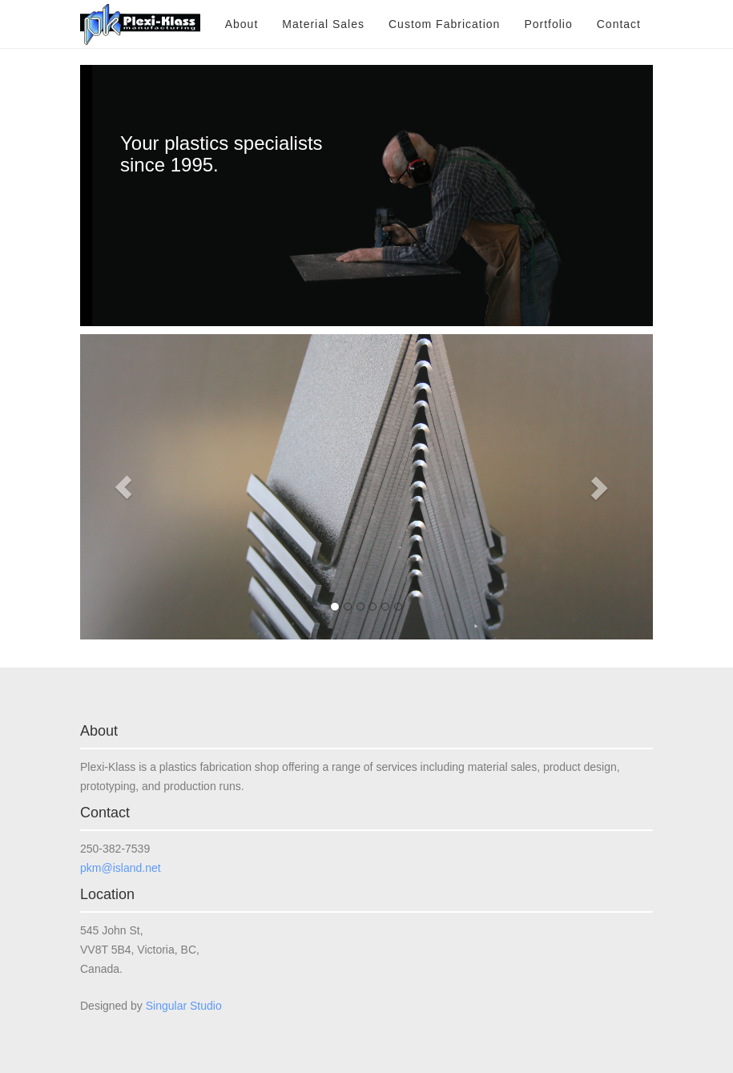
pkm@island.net (120, 867)
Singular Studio (184, 1005)
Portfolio (548, 24)
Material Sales (323, 24)
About (242, 24)
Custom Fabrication (444, 24)
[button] (123, 486)
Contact (619, 24)
